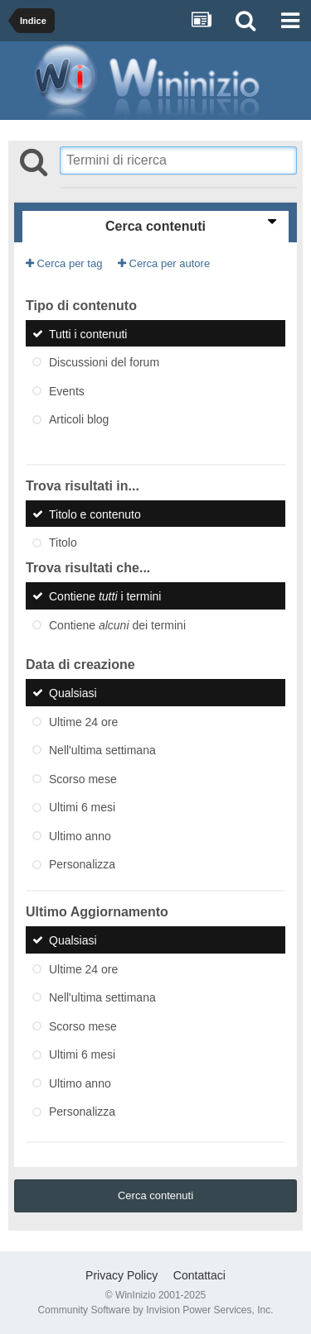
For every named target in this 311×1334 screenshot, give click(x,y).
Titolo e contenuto (95, 513)
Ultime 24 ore (83, 721)
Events (67, 390)
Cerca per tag (64, 263)
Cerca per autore (164, 263)
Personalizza (82, 864)
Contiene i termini (105, 596)
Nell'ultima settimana (102, 750)
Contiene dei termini (117, 624)
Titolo (63, 542)
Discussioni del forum (104, 362)
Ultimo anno (80, 835)
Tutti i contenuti (88, 333)
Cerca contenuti (155, 1195)
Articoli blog (79, 419)
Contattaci (199, 1275)
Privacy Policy (121, 1275)
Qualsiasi (73, 693)
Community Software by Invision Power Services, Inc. (155, 1310)
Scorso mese (83, 778)
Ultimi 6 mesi (82, 807)
